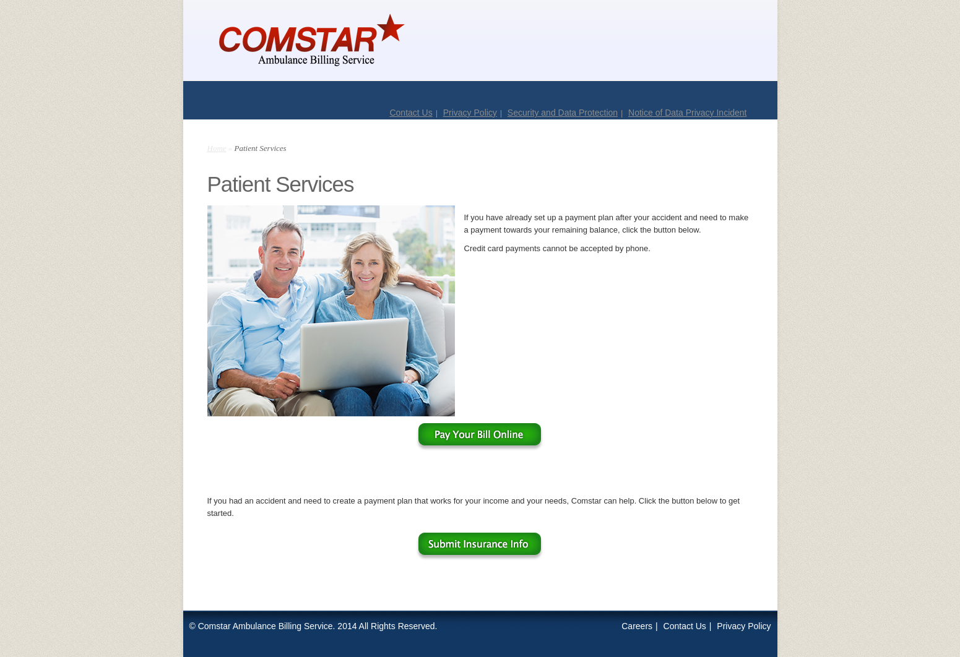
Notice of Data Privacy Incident (687, 113)
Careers (636, 626)
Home (217, 148)
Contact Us (410, 113)
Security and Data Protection (563, 113)
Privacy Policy (470, 113)
